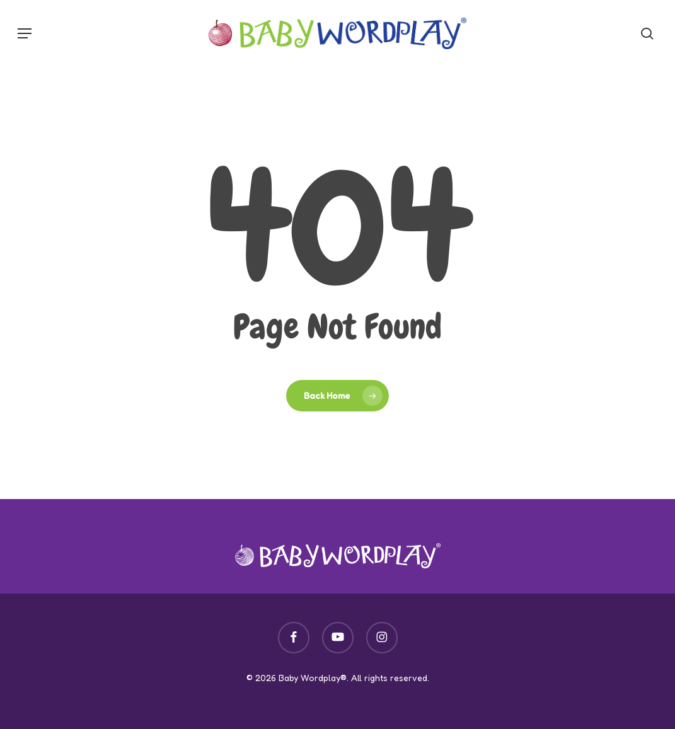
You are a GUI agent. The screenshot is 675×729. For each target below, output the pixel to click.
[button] (25, 33)
